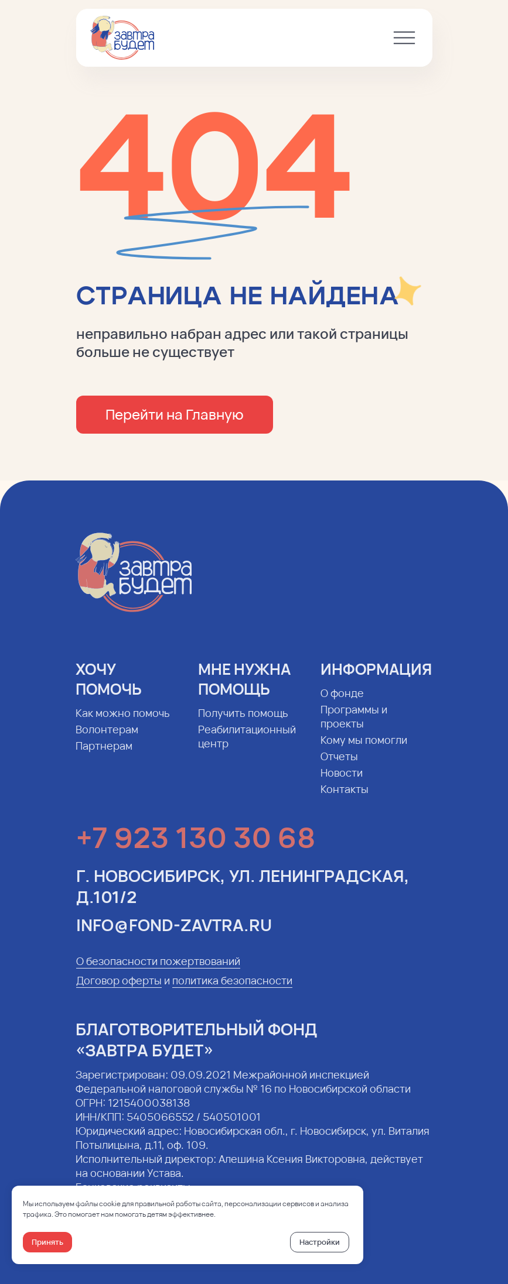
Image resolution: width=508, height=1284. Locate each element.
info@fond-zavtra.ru (174, 933)
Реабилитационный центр (245, 745)
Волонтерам (104, 738)
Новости (339, 781)
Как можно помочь (120, 722)
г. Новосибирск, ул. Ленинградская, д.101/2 (243, 894)
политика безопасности (232, 989)
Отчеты (337, 765)
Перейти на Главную (173, 414)
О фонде (340, 702)
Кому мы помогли (361, 748)
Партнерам (101, 754)
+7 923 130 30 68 (195, 846)
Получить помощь (241, 722)
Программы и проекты (351, 725)
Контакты (342, 798)
